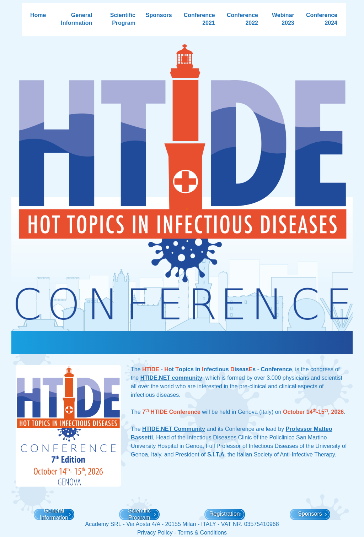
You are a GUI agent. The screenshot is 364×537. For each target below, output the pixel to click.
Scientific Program (122, 19)
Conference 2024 (321, 19)
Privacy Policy (155, 533)
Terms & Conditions (202, 533)
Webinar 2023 (283, 19)
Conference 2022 (242, 19)
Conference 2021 (199, 19)
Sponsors (159, 15)
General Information (76, 19)
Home (38, 15)
